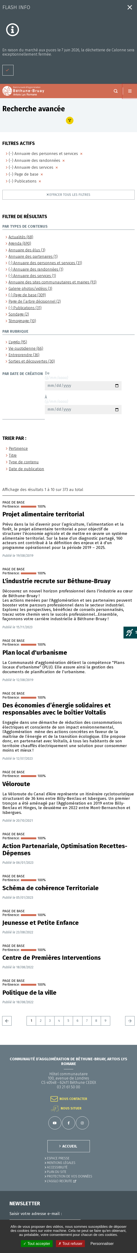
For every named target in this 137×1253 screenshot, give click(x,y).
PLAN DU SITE (56, 1172)
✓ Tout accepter (36, 1244)
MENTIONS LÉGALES (61, 1163)
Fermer (129, 7)
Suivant (130, 1021)
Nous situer (71, 1108)
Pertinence (18, 448)
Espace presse (58, 1158)
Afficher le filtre (69, 120)
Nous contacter (73, 1099)
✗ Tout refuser (70, 1244)
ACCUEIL (69, 1146)
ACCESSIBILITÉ (57, 1167)
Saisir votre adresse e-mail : (35, 1213)
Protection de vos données (69, 1176)
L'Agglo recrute (59, 1181)
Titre (13, 455)
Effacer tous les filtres (69, 195)
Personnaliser (102, 1244)
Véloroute (16, 784)
